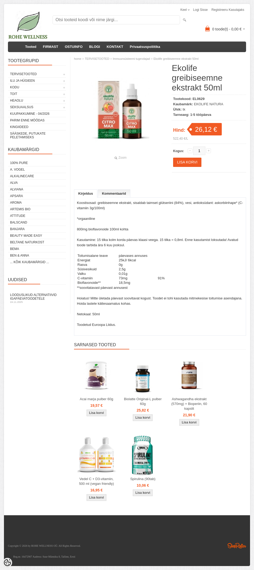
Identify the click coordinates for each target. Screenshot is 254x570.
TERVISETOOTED (23, 74)
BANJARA (17, 229)
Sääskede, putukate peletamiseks (27, 135)
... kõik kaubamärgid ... (29, 262)
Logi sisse (200, 10)
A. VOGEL (17, 169)
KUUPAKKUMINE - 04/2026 (29, 114)
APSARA (16, 196)
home (77, 58)
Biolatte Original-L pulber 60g (143, 401)
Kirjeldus (85, 193)
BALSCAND (18, 222)
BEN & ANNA (19, 255)
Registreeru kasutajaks (227, 10)
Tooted (30, 47)
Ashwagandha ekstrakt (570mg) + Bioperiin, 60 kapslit (189, 404)
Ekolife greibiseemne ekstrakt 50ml (176, 58)
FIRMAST (50, 47)
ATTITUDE (17, 216)
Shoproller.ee (237, 545)
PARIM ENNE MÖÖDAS (27, 120)
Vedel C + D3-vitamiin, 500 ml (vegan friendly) (96, 481)
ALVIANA (16, 189)
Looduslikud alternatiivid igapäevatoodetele (37, 298)
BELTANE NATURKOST (27, 242)
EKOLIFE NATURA (208, 104)
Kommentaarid (114, 193)
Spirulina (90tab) (142, 479)
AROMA (16, 202)
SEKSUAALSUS (21, 107)
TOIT (13, 94)
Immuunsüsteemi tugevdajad (131, 58)
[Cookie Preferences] (7, 562)
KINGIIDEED (19, 127)
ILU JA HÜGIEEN (22, 81)
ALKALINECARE (22, 176)
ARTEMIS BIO (20, 209)
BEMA (14, 249)
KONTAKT (115, 47)
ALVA (14, 183)
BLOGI (94, 47)
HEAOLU (16, 100)
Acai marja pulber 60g (96, 399)
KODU (14, 87)
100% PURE (19, 163)
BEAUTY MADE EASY (26, 236)
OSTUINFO (73, 47)
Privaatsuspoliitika (145, 47)
